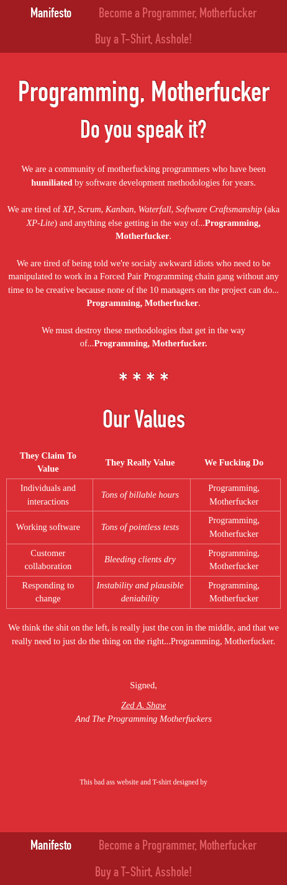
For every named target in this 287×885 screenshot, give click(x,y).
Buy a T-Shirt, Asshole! (143, 39)
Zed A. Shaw (143, 705)
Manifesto (50, 13)
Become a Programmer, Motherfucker (178, 13)
